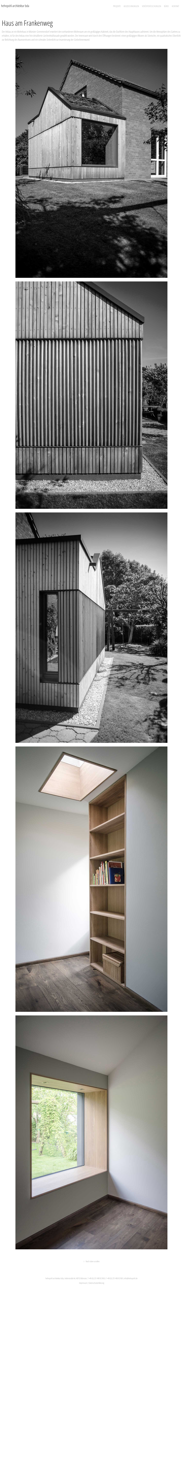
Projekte (117, 6)
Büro (166, 6)
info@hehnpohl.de (131, 1278)
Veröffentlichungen (151, 6)
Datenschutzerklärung (96, 1283)
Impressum (83, 1283)
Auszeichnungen (131, 6)
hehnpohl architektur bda (15, 5)
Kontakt (175, 6)
